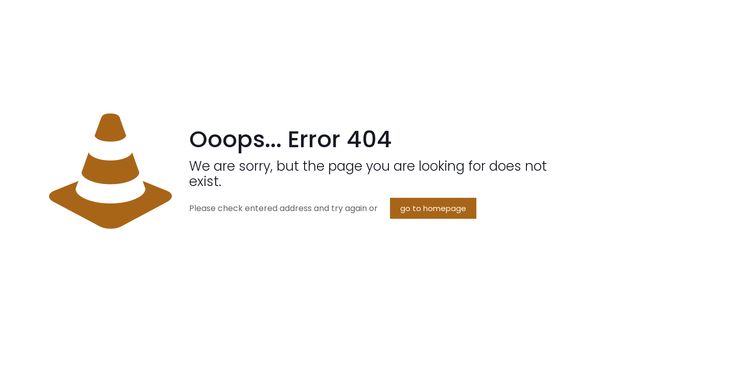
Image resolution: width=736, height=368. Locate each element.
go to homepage (433, 208)
